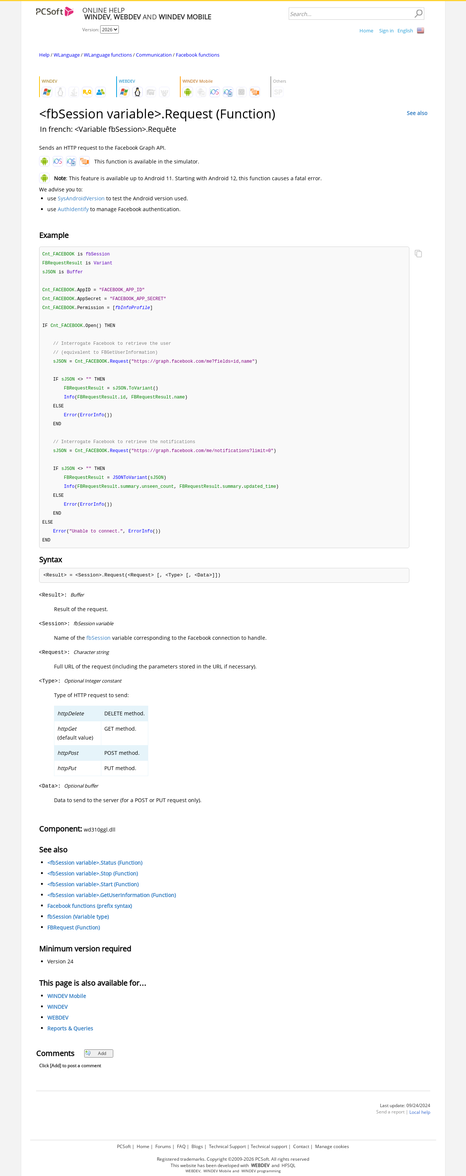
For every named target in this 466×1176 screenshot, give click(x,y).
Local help (419, 1122)
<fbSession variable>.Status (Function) (94, 872)
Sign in (386, 30)
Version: (91, 29)
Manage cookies (332, 1146)
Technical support (269, 1146)
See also (417, 113)
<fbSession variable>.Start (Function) (93, 894)
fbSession (98, 647)
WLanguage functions (108, 54)
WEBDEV (57, 1027)
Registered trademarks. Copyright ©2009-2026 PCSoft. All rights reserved (233, 1159)
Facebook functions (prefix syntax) (89, 915)
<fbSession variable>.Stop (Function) (92, 883)
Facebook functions (197, 54)
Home (366, 30)
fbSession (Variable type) (78, 926)
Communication (154, 54)
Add (95, 1063)
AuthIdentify (73, 209)
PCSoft (124, 1146)
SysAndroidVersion (81, 198)
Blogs (197, 1146)
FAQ (181, 1146)
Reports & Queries (70, 1038)
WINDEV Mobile (66, 1006)
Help (44, 54)
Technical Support (227, 1146)
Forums (163, 1146)
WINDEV (57, 1016)
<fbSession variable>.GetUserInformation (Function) (111, 905)
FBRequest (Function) (73, 937)
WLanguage (67, 54)
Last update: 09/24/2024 (405, 1115)
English (405, 30)
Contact (301, 1146)
